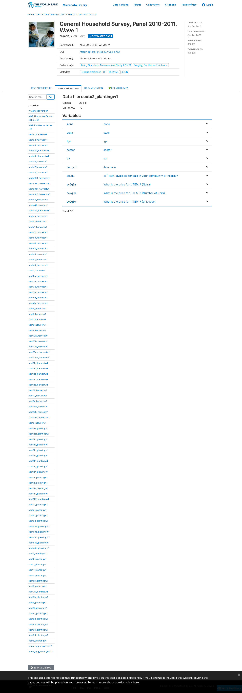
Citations (170, 4)
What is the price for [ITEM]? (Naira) (127, 184)
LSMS (63, 14)
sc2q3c (71, 201)
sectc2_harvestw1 (38, 232)
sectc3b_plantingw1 (39, 531)
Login (207, 4)
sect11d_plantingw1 (38, 449)
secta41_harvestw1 (38, 204)
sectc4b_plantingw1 (39, 547)
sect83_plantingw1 (38, 624)
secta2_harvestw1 (38, 139)
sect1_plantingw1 (37, 553)
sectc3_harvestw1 (38, 237)
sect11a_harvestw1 (38, 362)
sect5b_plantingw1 (38, 580)
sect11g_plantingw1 (38, 466)
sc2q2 (70, 175)
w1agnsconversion (38, 110)
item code (110, 167)
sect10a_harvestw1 (38, 335)
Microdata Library (75, 5)
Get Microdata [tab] (118, 87)
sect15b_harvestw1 (38, 411)
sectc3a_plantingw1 (39, 526)
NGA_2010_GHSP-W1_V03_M (82, 14)
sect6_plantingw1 (37, 586)
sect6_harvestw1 (37, 313)
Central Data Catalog (47, 14)
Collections (153, 4)
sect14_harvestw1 (38, 400)
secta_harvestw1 (37, 422)
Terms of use (189, 4)
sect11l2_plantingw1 (39, 498)
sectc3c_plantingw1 (39, 537)
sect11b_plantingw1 (38, 439)
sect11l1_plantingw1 (38, 493)
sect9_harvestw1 (37, 330)
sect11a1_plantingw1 (39, 433)
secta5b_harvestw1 (39, 156)
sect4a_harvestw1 (38, 297)
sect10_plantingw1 (38, 607)
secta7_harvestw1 (38, 166)
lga (69, 141)
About (137, 4)
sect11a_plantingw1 (38, 428)
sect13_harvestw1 (38, 395)
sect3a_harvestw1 (38, 286)
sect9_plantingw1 (37, 602)
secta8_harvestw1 (38, 172)
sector (71, 149)
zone (70, 124)
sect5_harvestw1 (37, 308)
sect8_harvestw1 (37, 324)
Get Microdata (100, 35)
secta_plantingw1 (38, 640)
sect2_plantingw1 (38, 558)
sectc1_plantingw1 (38, 515)
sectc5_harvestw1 (38, 248)
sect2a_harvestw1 (38, 275)
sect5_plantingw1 (38, 575)
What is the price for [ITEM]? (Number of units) (134, 193)
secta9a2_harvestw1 (39, 183)
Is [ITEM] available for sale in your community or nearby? (141, 175)
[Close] (239, 674)
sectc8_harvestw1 (38, 264)
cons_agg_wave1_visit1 (40, 645)
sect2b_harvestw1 (38, 281)
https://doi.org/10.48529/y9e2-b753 (100, 51)
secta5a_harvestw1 (39, 150)
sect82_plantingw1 (38, 618)
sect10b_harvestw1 (38, 341)
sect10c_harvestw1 (38, 346)
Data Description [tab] (68, 88)
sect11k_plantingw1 (38, 488)
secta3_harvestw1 (38, 145)
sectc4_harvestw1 (38, 243)
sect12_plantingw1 (38, 504)
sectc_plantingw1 (38, 509)
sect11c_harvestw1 (38, 373)
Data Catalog (120, 4)
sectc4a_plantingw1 (39, 542)
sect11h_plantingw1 (38, 471)
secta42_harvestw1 (39, 210)
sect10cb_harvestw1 (39, 357)
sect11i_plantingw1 (38, 477)
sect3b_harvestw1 (38, 292)
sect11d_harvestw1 (38, 379)
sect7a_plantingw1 (38, 591)
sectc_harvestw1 (37, 221)
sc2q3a (71, 184)
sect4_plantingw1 (38, 569)
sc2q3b (71, 193)
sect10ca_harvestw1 (39, 351)
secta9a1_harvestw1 (39, 177)
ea (68, 158)
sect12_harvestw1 (38, 390)
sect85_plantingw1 (38, 635)
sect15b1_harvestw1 (39, 417)
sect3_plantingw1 (38, 564)
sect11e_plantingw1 (38, 455)
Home (31, 14)
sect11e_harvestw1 (38, 384)
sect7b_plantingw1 (38, 596)
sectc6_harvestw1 (38, 253)
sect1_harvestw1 (37, 270)
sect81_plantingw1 (38, 613)
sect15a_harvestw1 (38, 406)
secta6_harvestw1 (38, 161)
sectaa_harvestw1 (38, 215)
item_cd (71, 167)
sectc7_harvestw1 (38, 259)
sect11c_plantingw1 (38, 444)
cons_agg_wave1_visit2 (41, 651)
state (70, 132)
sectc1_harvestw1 (38, 226)
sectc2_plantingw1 (38, 520)
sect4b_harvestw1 (38, 302)
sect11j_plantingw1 (38, 482)
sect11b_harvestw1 (38, 368)
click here (132, 682)
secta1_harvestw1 (38, 134)
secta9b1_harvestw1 (39, 188)
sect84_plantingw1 (38, 629)
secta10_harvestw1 (38, 199)
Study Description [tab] (41, 87)
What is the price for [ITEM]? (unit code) (130, 201)
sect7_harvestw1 (37, 319)
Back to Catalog (41, 667)
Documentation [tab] (93, 87)
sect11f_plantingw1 (38, 460)
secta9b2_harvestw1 (39, 194)
